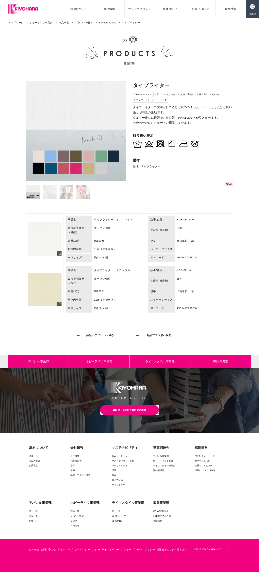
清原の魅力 (34, 465)
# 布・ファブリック (164, 94)
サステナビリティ (139, 9)
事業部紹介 (170, 9)
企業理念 (33, 470)
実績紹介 (157, 525)
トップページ (15, 22)
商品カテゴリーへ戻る (100, 337)
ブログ (73, 525)
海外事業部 (158, 475)
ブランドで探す (84, 22)
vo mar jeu (117, 525)
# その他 (214, 94)
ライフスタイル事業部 (164, 470)
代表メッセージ (119, 461)
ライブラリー (118, 489)
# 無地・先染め (186, 94)
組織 (72, 475)
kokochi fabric (107, 22)
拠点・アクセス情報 (80, 480)
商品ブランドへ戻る (159, 337)
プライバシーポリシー (87, 554)
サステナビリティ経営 (123, 465)
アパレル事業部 (161, 461)
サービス (33, 516)
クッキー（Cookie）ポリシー (138, 554)
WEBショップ (119, 521)
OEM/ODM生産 (161, 516)
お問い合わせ (200, 9)
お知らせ (33, 525)
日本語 (252, 14)
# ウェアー (139, 100)
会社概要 (74, 461)
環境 (114, 475)
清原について (78, 9)
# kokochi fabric (143, 94)
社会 (114, 480)
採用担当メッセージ (205, 461)
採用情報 (230, 9)
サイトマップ (65, 554)
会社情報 (109, 9)
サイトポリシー (111, 554)
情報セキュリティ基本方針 (172, 554)
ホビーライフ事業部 (41, 22)
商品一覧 (64, 22)
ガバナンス (117, 484)
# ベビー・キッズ (157, 100)
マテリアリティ (119, 470)
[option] (76, 131)
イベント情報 (77, 521)
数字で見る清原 (202, 465)
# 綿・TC (202, 94)
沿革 (72, 470)
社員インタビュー (203, 470)
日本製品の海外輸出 (163, 521)
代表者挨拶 (76, 465)
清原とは (33, 461)
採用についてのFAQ (205, 475)
